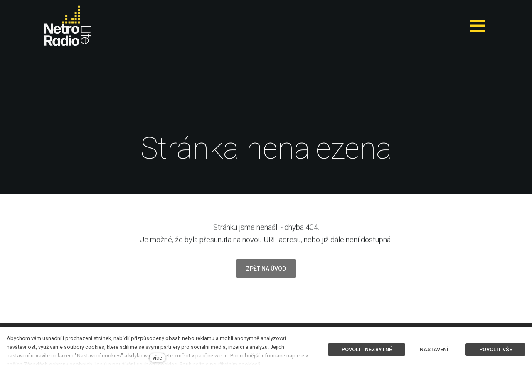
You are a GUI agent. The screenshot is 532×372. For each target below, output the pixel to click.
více (157, 358)
